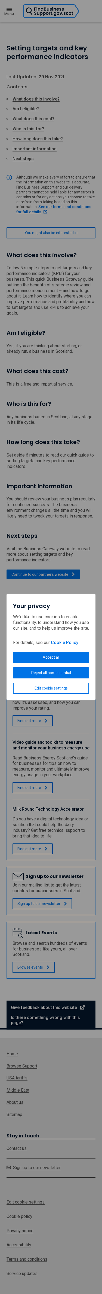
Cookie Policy (64, 642)
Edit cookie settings (51, 688)
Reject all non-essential (51, 673)
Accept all (51, 657)
